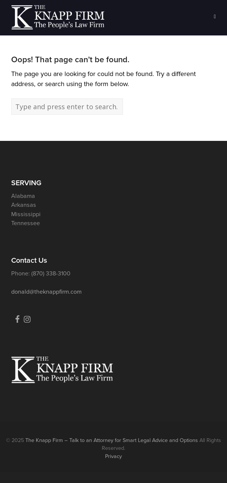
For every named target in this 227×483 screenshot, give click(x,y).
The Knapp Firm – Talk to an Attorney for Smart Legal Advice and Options (111, 440)
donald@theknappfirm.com (46, 291)
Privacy (113, 456)
